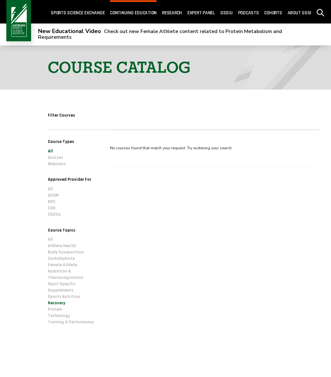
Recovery (56, 303)
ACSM (53, 195)
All (50, 151)
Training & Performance (71, 322)
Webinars (57, 164)
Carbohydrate (61, 258)
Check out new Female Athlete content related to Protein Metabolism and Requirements (160, 34)
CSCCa (54, 214)
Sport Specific (61, 284)
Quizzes (55, 157)
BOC (51, 202)
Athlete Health (62, 246)
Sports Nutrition (64, 297)
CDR (51, 208)
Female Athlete (62, 265)
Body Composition (66, 252)
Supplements (61, 290)
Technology (59, 316)
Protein (55, 309)
